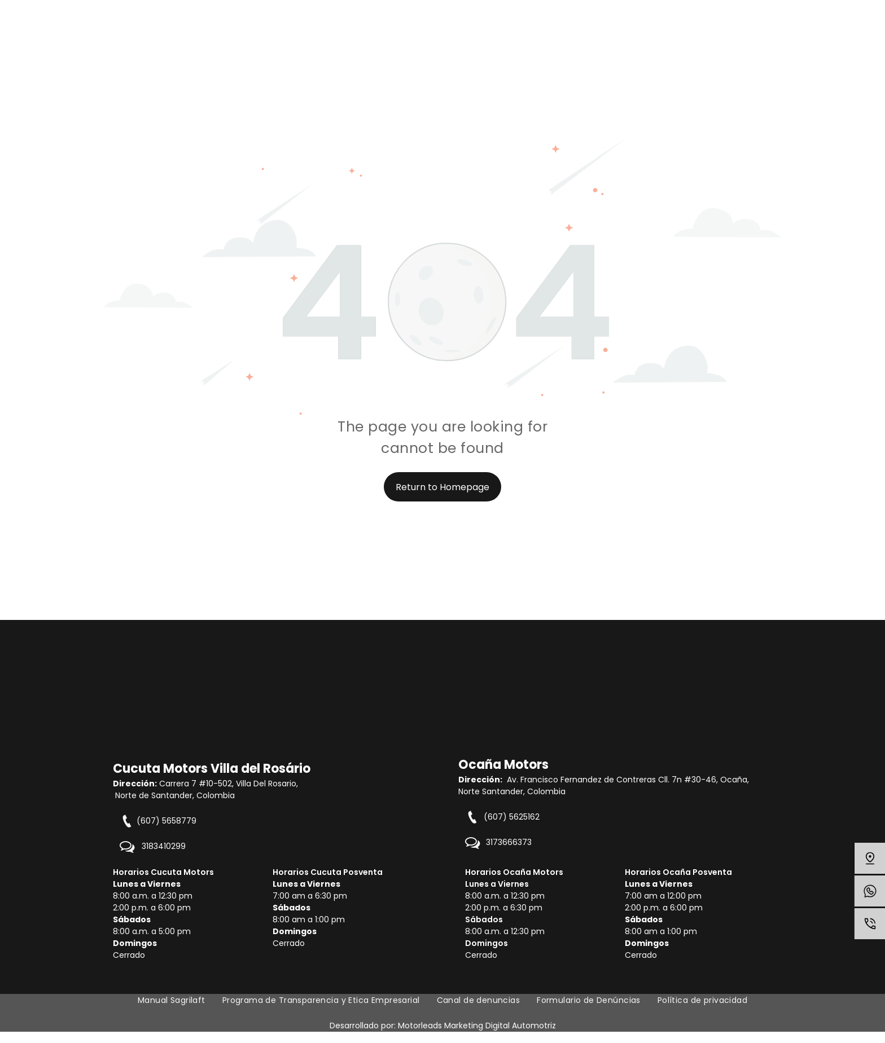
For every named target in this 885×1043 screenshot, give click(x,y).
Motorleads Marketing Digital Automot (472, 1025)
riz (551, 1025)
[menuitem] (171, 1000)
